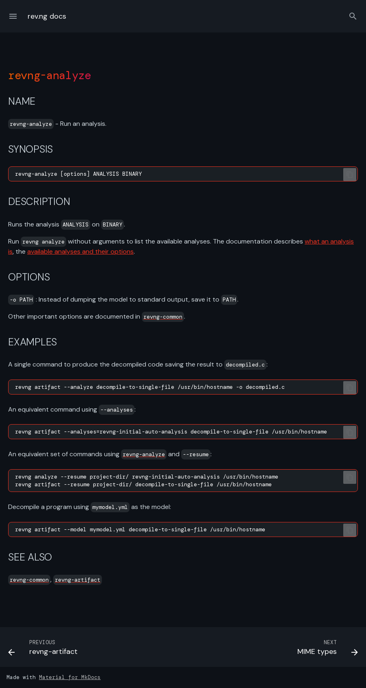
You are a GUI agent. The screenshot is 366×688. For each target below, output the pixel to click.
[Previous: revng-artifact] (45, 649)
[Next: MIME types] (325, 649)
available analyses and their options (80, 251)
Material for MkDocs (70, 677)
